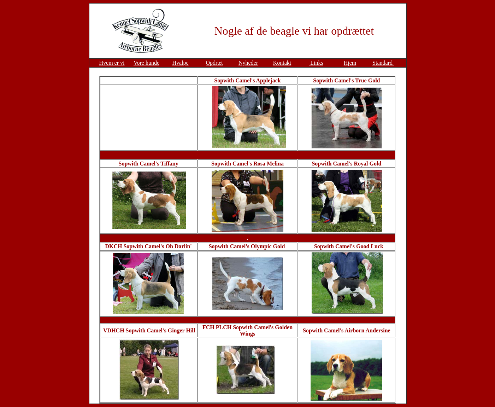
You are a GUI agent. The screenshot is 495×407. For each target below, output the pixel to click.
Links (316, 63)
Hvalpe (180, 63)
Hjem (350, 63)
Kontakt (282, 63)
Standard (383, 63)
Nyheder (248, 63)
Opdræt (214, 63)
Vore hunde (146, 63)
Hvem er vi (112, 63)
